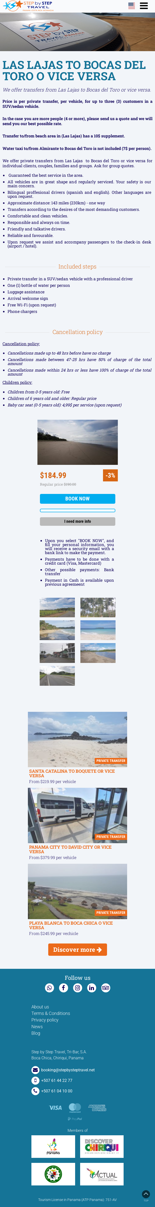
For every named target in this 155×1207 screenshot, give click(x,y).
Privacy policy (45, 1019)
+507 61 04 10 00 (51, 1091)
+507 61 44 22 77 (51, 1080)
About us (40, 1006)
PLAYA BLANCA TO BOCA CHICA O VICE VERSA (71, 925)
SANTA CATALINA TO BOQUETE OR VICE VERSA (72, 773)
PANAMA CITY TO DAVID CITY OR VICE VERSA (70, 849)
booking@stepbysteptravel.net (63, 1070)
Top (146, 1196)
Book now (77, 499)
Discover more (77, 949)
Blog (35, 1033)
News (37, 1026)
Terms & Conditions (50, 1013)
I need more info (77, 521)
